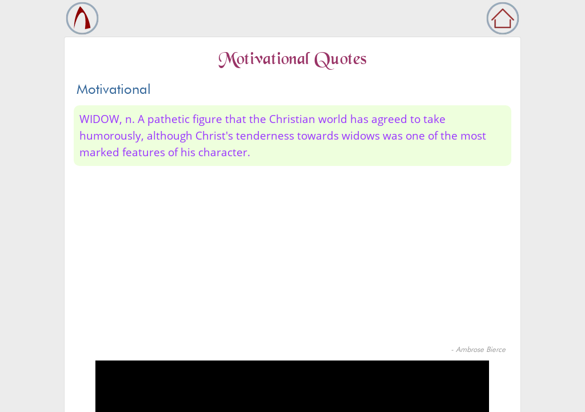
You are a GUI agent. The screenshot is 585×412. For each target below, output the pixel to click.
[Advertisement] (292, 258)
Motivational (114, 89)
